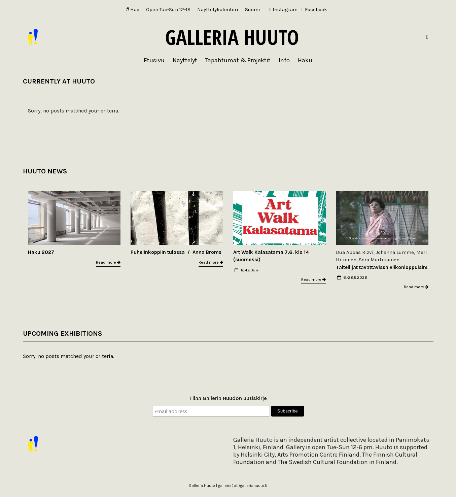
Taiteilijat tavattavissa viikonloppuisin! (382, 267)
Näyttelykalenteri (217, 9)
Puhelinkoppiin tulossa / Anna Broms (176, 252)
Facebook (314, 9)
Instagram (283, 9)
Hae (132, 9)
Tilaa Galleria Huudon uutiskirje (228, 398)
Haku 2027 (41, 252)
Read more (108, 262)
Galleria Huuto (232, 37)
